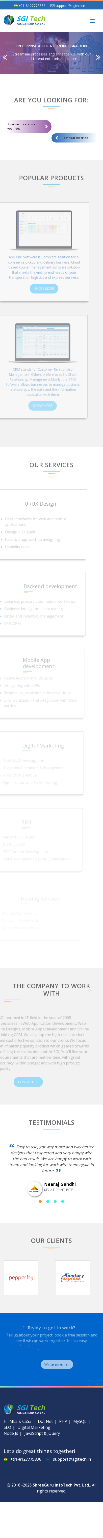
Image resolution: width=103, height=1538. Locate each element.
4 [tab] (62, 1201)
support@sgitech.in (70, 5)
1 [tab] (40, 1201)
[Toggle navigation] (92, 21)
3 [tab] (55, 1201)
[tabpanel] (51, 1170)
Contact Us (36, 1082)
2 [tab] (47, 1201)
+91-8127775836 (32, 5)
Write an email (64, 1364)
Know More (37, 287)
